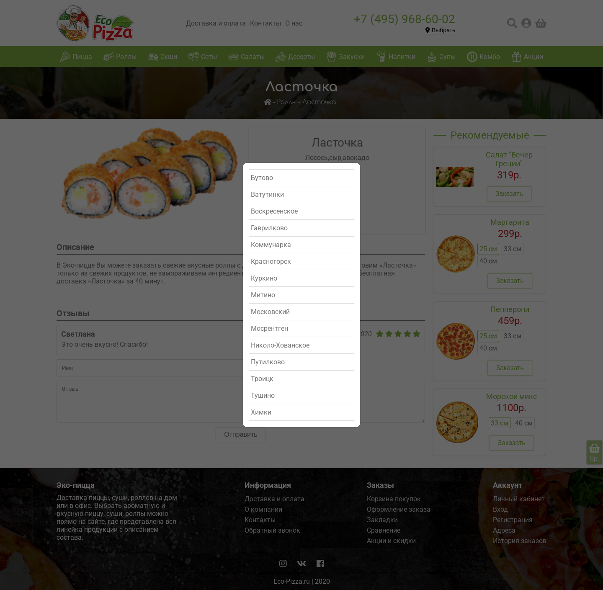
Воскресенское (274, 211)
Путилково (268, 362)
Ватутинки (267, 194)
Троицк (262, 379)
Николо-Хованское (280, 345)
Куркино (264, 278)
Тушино (263, 395)
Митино (263, 295)
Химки (261, 412)
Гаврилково (269, 228)
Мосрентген (269, 328)
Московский (270, 312)
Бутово (262, 178)
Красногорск (271, 261)
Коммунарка (271, 245)
